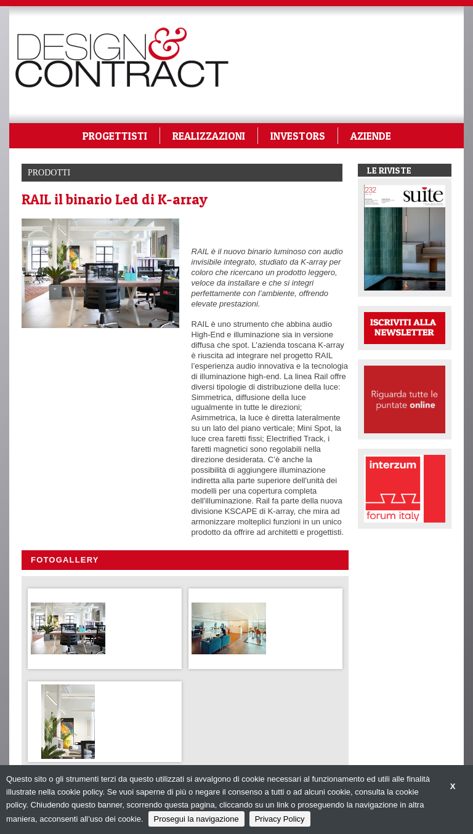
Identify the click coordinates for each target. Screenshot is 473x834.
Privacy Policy (280, 819)
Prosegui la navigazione (196, 819)
